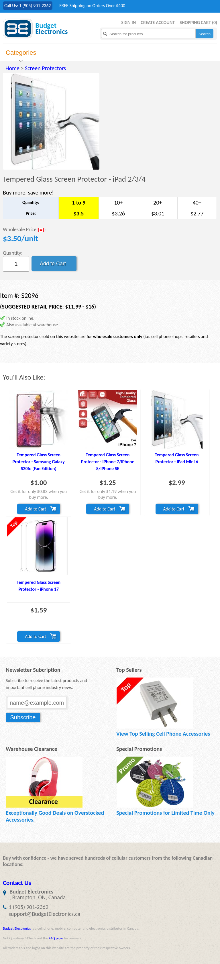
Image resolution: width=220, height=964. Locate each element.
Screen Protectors (45, 68)
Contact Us (17, 883)
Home (12, 68)
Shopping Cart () (198, 22)
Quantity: (13, 253)
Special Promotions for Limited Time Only (165, 812)
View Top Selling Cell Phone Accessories (163, 733)
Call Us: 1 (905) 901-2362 (27, 5)
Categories (21, 52)
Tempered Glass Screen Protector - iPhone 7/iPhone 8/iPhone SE (107, 461)
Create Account (158, 22)
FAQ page (56, 938)
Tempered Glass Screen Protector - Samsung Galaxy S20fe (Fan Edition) (38, 461)
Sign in (128, 22)
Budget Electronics (17, 928)
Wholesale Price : (24, 229)
